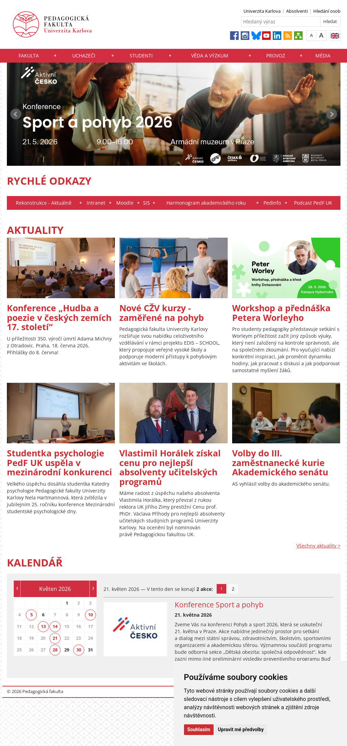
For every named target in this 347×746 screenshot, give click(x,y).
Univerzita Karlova (262, 11)
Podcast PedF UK (313, 202)
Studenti (141, 55)
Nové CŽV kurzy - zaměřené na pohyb (161, 312)
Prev (15, 114)
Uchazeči (83, 55)
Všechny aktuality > (318, 545)
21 (55, 638)
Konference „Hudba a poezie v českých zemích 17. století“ (59, 317)
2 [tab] (233, 589)
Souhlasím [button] (198, 729)
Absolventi (297, 11)
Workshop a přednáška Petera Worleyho (281, 312)
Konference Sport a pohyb (219, 604)
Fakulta (29, 55)
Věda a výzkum (209, 55)
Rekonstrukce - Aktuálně (44, 202)
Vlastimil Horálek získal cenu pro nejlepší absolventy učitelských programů (170, 467)
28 (55, 650)
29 (66, 650)
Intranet (96, 202)
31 (90, 650)
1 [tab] (221, 588)
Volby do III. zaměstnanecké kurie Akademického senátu (280, 462)
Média (322, 55)
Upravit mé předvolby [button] (241, 729)
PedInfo (272, 202)
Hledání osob (326, 11)
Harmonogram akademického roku (206, 202)
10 (90, 615)
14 (55, 626)
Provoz (275, 55)
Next (331, 114)
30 (78, 650)
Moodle (124, 202)
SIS (146, 202)
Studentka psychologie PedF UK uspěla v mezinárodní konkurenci (59, 462)
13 (43, 626)
